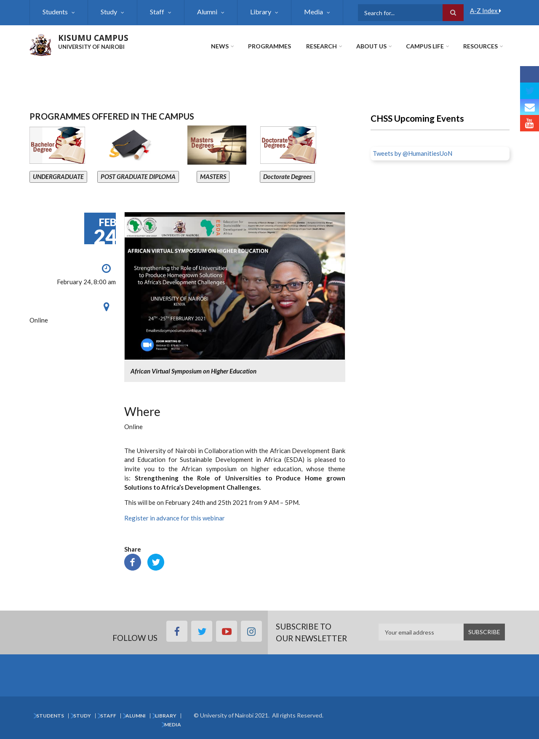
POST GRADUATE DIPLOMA (138, 176)
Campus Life (425, 46)
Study (109, 12)
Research (321, 46)
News (220, 46)
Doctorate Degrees (287, 176)
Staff (157, 12)
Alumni (207, 12)
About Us (371, 46)
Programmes (269, 46)
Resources (480, 46)
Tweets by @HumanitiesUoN (412, 153)
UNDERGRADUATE (58, 176)
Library (260, 12)
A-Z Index (485, 10)
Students (55, 12)
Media (313, 12)
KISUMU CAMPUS (93, 37)
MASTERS (213, 176)
